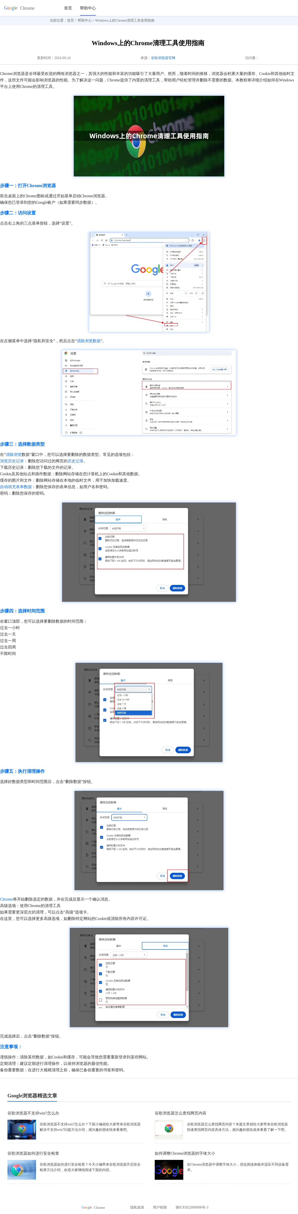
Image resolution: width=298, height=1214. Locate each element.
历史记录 (75, 461)
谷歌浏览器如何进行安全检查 (33, 1153)
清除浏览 (14, 454)
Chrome (6, 899)
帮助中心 (88, 8)
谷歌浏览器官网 (163, 58)
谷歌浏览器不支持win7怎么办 (33, 1113)
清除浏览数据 (89, 341)
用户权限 (160, 1207)
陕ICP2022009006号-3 (192, 1207)
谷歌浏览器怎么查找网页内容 (180, 1113)
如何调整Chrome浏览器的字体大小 (185, 1153)
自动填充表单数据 (16, 487)
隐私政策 (137, 1207)
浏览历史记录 (12, 461)
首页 (68, 8)
